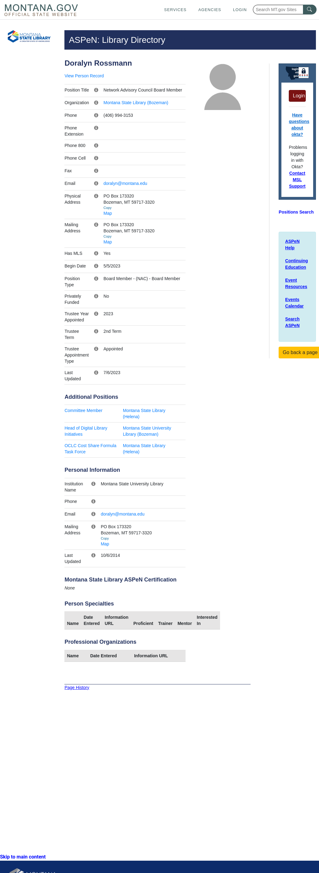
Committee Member (83, 410)
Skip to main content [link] (23, 857)
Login (240, 9)
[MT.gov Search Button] (310, 9)
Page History (76, 687)
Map (108, 213)
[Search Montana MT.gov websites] (285, 9)
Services (175, 9)
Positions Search (296, 212)
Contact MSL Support (297, 180)
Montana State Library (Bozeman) (136, 102)
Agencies (209, 9)
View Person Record (84, 75)
